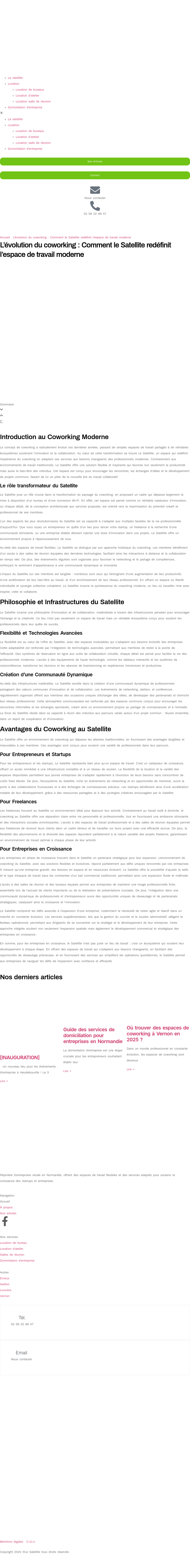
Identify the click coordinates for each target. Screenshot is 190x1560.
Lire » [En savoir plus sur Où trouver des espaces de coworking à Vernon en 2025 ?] (131, 1069)
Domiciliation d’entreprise (25, 107)
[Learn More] (95, 1322)
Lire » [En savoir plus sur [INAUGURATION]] (4, 1081)
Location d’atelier (27, 95)
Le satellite (15, 77)
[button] (95, 113)
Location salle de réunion (33, 101)
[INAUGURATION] (19, 1057)
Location (13, 83)
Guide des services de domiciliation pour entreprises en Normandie (92, 1035)
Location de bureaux (30, 89)
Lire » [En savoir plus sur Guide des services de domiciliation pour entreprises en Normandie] (67, 1071)
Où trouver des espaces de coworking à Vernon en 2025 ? (158, 1033)
